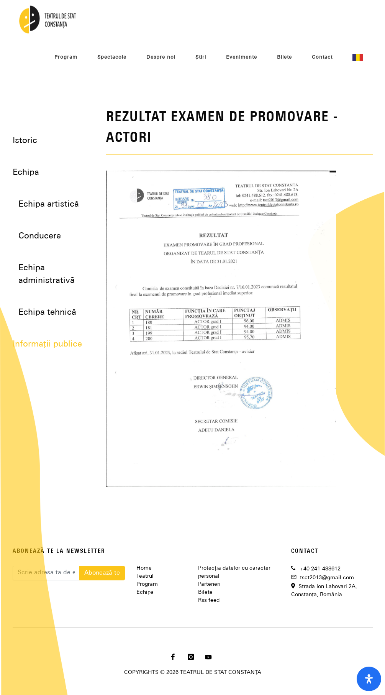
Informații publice (47, 344)
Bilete (205, 592)
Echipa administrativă (46, 274)
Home (144, 568)
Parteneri (209, 584)
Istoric (25, 140)
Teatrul (145, 576)
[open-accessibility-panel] (369, 679)
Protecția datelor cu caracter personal (234, 572)
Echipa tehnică (47, 312)
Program (147, 584)
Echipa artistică (48, 204)
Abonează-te (102, 573)
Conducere (39, 236)
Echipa (145, 592)
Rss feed (209, 600)
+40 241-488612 (320, 569)
